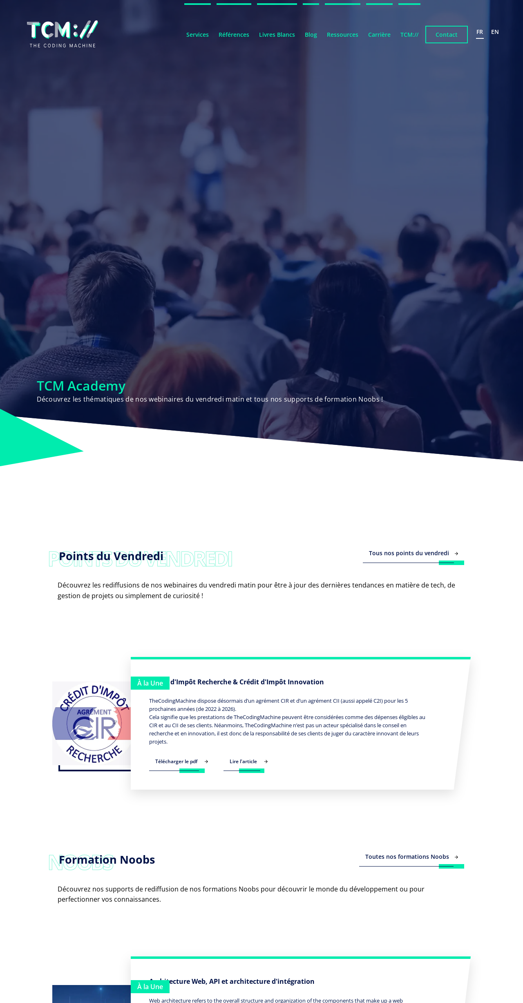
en (495, 32)
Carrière (379, 34)
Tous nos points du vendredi (413, 553)
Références (234, 34)
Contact (447, 34)
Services (197, 34)
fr (479, 32)
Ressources (342, 34)
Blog (311, 34)
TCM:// (409, 34)
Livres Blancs (277, 34)
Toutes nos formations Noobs (411, 856)
